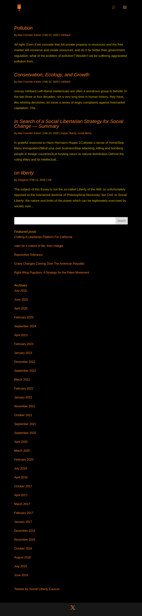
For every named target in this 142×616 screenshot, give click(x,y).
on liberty (24, 173)
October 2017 (23, 486)
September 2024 (25, 326)
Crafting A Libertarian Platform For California (43, 237)
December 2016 (24, 530)
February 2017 (23, 513)
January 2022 (23, 397)
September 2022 (25, 370)
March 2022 (22, 379)
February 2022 (23, 388)
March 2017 (22, 504)
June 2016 (21, 575)
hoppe (64, 133)
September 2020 (25, 432)
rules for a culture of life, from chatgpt (38, 245)
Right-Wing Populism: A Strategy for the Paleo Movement (51, 272)
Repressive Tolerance (28, 254)
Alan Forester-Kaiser (29, 35)
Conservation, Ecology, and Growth (51, 74)
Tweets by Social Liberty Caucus (37, 589)
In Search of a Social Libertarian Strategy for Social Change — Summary (68, 124)
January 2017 (23, 521)
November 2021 (24, 406)
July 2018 (20, 468)
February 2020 (23, 459)
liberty (72, 133)
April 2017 (21, 495)
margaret (23, 179)
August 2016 (22, 557)
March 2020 (22, 450)
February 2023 (23, 344)
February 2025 (23, 317)
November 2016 (24, 539)
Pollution (23, 28)
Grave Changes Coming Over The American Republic (49, 263)
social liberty (84, 133)
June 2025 (21, 299)
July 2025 (20, 290)
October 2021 (23, 415)
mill (49, 179)
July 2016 (20, 566)
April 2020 (21, 441)
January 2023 (23, 352)
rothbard (65, 35)
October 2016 (23, 548)
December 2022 (24, 361)
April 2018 (21, 477)
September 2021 (25, 424)
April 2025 (21, 308)
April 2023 (21, 335)
